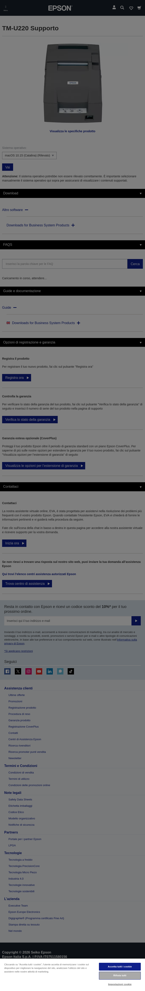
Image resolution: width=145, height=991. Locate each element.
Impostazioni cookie (119, 984)
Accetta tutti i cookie (120, 966)
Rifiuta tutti (119, 975)
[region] (72, 974)
